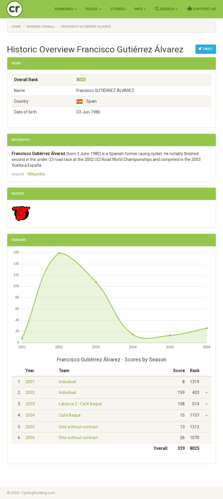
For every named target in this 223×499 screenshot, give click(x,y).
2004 (30, 415)
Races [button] (93, 9)
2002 (30, 392)
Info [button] (140, 9)
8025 (81, 79)
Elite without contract (78, 427)
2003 (30, 404)
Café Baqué (70, 415)
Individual (67, 381)
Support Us (201, 8)
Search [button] (166, 8)
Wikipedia (36, 174)
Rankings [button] (66, 9)
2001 (30, 381)
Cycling (26, 8)
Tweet (205, 49)
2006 (30, 437)
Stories (117, 9)
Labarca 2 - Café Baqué (80, 404)
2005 (30, 427)
